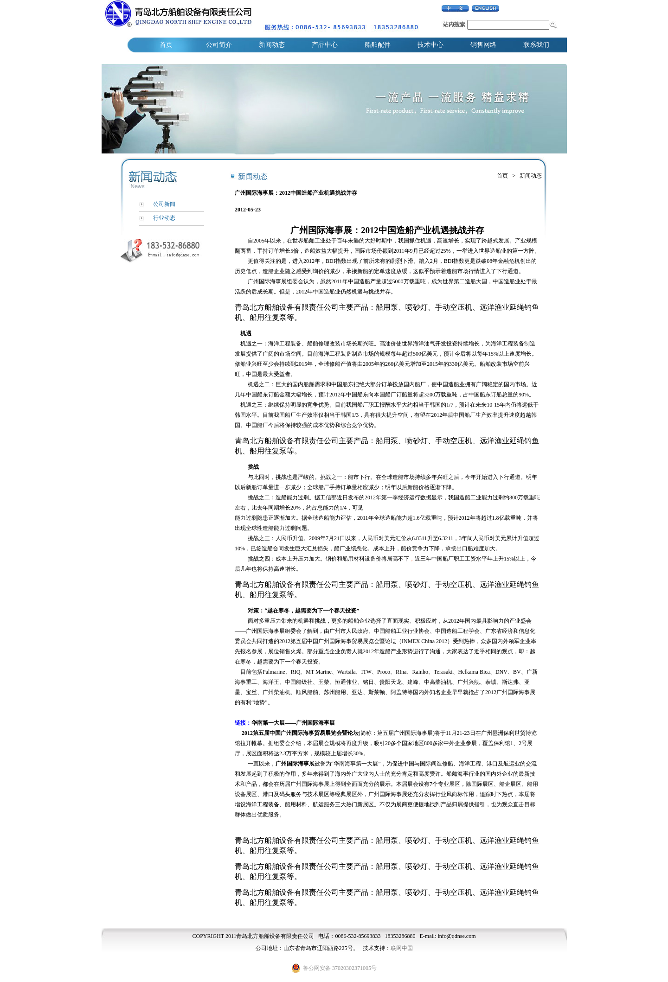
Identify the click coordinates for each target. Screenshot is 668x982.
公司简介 (219, 44)
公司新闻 (164, 204)
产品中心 (325, 44)
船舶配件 (378, 44)
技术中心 (430, 44)
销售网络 (483, 44)
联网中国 (402, 948)
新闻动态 (272, 44)
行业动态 (164, 218)
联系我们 (536, 44)
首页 (166, 44)
